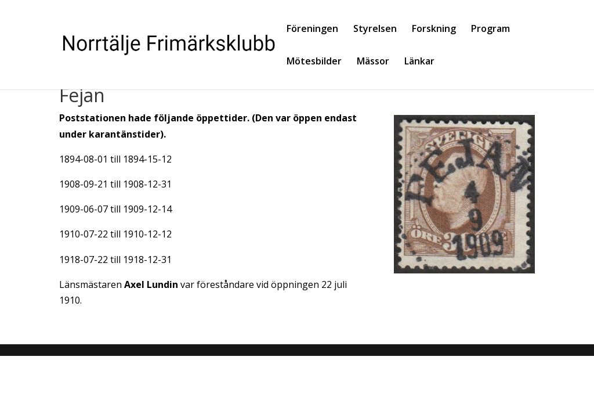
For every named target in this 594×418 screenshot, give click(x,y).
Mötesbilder (314, 62)
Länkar (419, 62)
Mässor (373, 62)
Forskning (434, 29)
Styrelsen (375, 29)
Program (490, 29)
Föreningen (312, 29)
